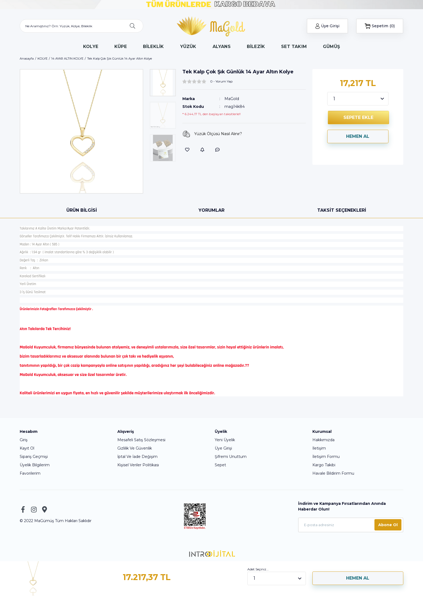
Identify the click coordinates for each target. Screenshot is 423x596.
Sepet (220, 465)
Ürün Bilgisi (81, 210)
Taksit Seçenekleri (341, 210)
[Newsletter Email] (350, 525)
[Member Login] (327, 26)
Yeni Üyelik (225, 439)
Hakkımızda (323, 439)
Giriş (24, 439)
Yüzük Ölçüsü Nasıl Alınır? (212, 134)
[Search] (81, 26)
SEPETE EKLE (358, 117)
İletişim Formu (326, 456)
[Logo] (212, 26)
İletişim (319, 448)
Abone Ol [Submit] (388, 524)
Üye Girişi (223, 448)
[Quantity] (358, 98)
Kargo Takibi (323, 465)
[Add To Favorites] (187, 150)
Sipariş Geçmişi (34, 456)
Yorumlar (211, 210)
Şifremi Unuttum (231, 456)
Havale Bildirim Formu (333, 473)
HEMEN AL (357, 136)
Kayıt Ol (27, 448)
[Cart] (379, 26)
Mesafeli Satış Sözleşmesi (141, 439)
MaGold (231, 98)
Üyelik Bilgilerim (35, 465)
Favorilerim (30, 473)
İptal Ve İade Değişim (137, 456)
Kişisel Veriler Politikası (138, 465)
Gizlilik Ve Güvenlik (134, 448)
